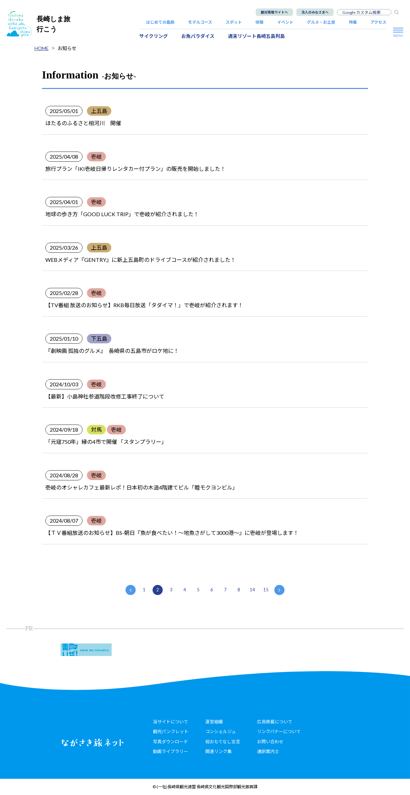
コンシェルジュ (220, 731)
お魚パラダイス (197, 36)
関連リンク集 (218, 751)
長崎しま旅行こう (38, 24)
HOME (42, 48)
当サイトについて (170, 721)
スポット (234, 22)
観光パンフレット (170, 731)
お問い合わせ (270, 741)
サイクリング (153, 36)
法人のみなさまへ (314, 12)
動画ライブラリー (170, 751)
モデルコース (200, 22)
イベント (285, 22)
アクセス (378, 22)
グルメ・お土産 (321, 22)
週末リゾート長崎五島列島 (256, 36)
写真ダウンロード (170, 741)
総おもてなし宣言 (222, 741)
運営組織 (214, 721)
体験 (259, 22)
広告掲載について (274, 721)
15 (266, 589)
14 (252, 589)
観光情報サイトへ (274, 12)
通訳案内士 (268, 751)
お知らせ (67, 48)
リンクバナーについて (279, 731)
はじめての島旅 (160, 22)
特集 (353, 22)
